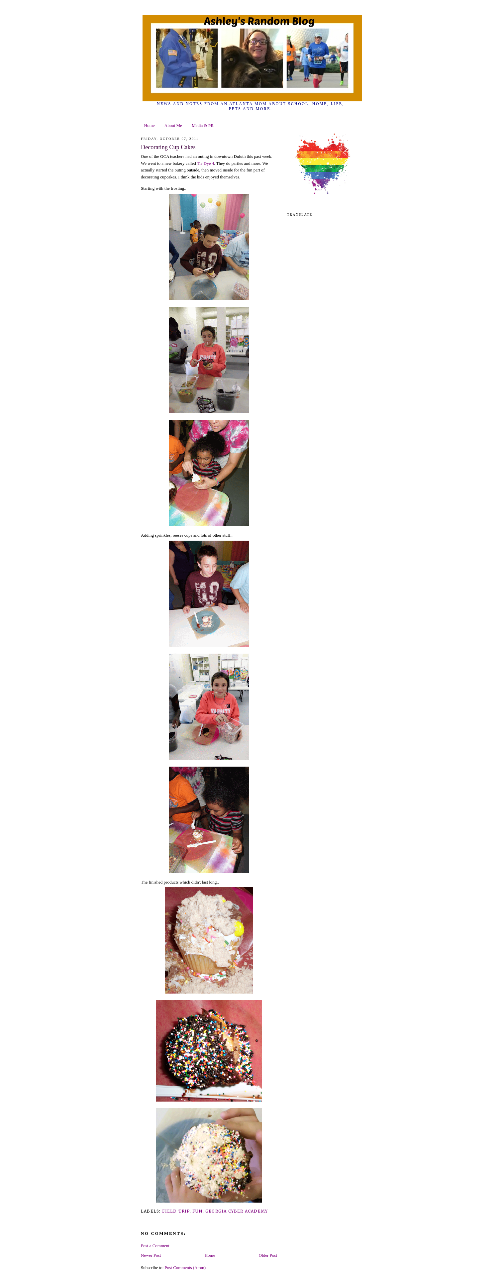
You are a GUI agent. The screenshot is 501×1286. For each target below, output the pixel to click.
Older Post (268, 1255)
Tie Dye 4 (205, 163)
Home (149, 125)
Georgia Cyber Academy (236, 1211)
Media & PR (203, 125)
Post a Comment (155, 1245)
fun (197, 1211)
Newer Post (151, 1255)
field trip (176, 1211)
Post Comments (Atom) (185, 1267)
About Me (173, 125)
